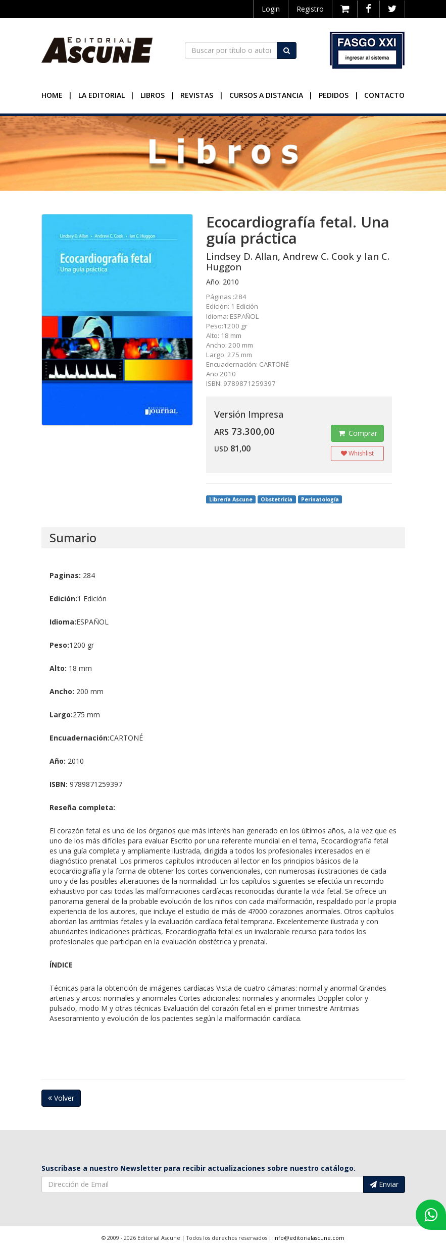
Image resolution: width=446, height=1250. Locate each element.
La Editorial (101, 95)
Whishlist (357, 453)
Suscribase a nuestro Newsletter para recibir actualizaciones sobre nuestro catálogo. (198, 1168)
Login (271, 9)
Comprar (357, 433)
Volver (61, 1098)
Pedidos (334, 95)
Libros (152, 95)
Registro (310, 9)
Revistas (196, 95)
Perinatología (320, 499)
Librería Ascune (231, 499)
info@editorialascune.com (308, 1237)
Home (52, 95)
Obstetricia (276, 499)
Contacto (384, 95)
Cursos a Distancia (266, 95)
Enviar (384, 1184)
